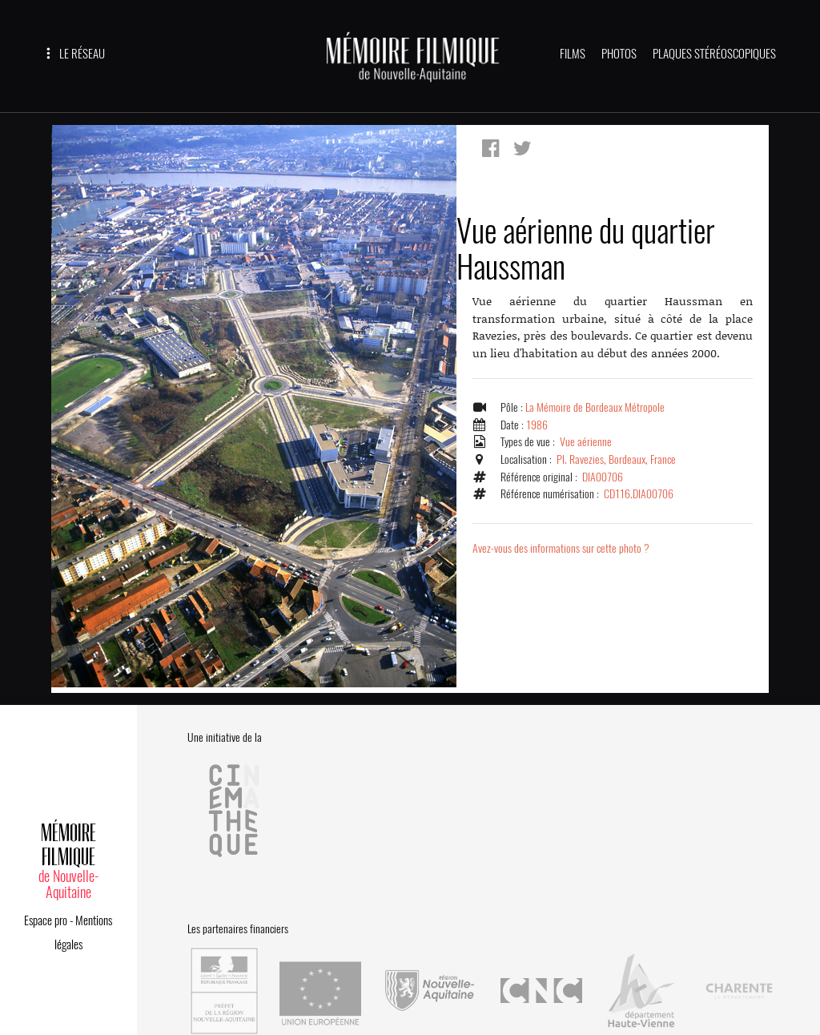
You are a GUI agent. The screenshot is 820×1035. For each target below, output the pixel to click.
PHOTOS (619, 54)
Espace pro (45, 908)
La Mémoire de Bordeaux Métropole (597, 416)
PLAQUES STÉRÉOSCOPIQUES (714, 54)
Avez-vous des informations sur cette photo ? (562, 557)
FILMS (572, 54)
